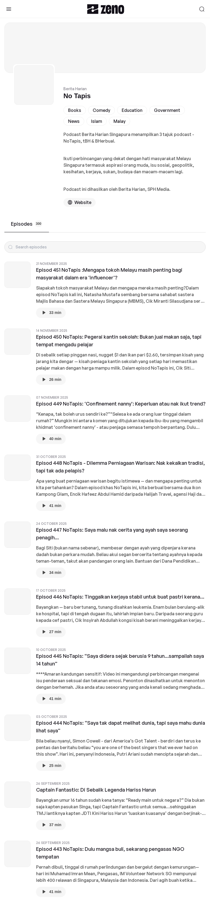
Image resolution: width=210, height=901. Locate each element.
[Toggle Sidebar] (8, 9)
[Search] (202, 9)
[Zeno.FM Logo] (105, 9)
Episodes (26, 223)
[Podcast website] (79, 202)
